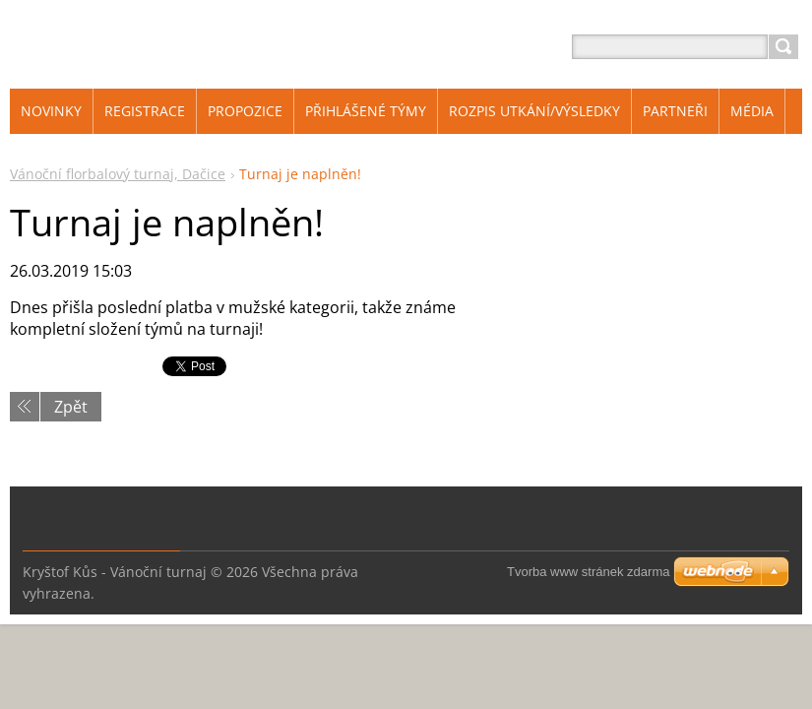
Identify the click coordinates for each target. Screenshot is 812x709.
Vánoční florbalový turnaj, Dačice (117, 173)
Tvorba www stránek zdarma (588, 571)
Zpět (71, 407)
